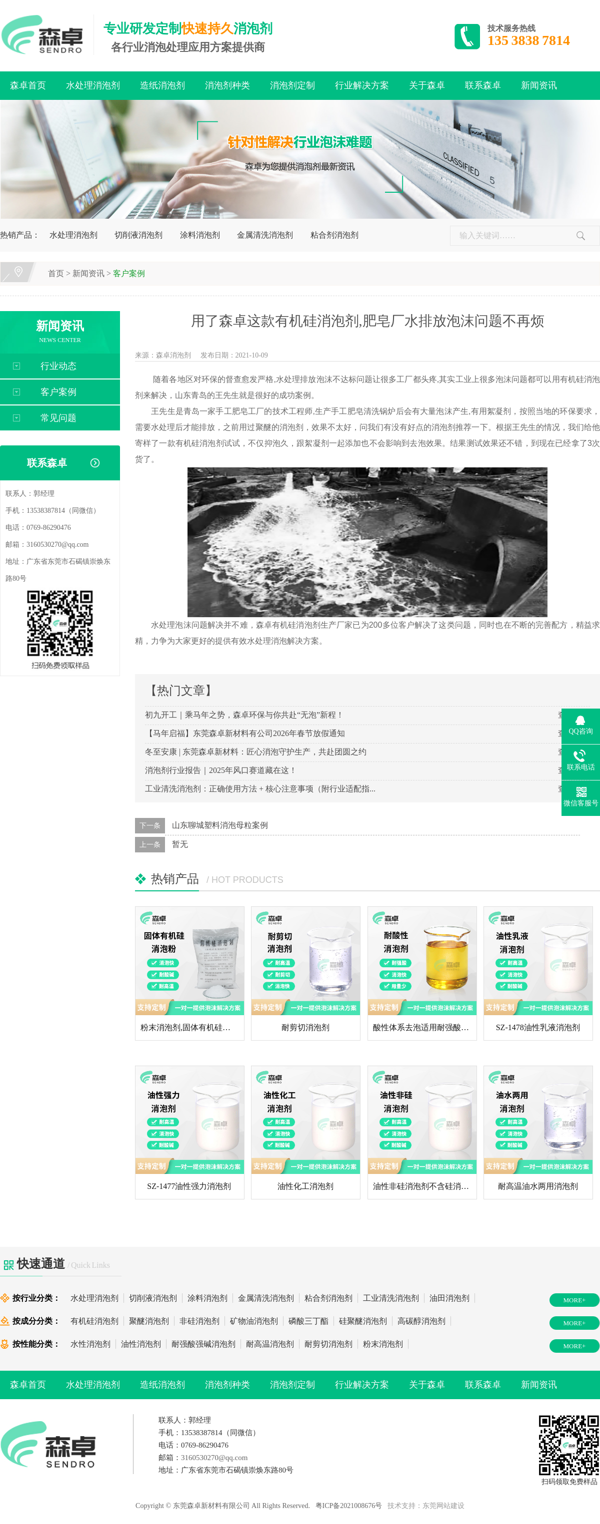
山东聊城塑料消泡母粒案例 (220, 825)
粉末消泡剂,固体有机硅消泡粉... (196, 1027)
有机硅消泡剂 (94, 1321)
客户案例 (129, 273)
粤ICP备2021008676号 (349, 1506)
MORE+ (575, 1300)
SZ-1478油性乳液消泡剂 (538, 1027)
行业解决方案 (362, 85)
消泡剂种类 (227, 85)
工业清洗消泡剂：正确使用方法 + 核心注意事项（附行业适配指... (260, 788)
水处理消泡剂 (93, 85)
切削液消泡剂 (138, 235)
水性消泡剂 (90, 1344)
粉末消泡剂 (383, 1344)
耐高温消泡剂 (270, 1344)
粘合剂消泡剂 (334, 235)
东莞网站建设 (443, 1506)
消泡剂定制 (292, 85)
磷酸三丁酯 (308, 1321)
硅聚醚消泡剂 (363, 1321)
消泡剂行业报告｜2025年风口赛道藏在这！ (221, 770)
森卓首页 (28, 85)
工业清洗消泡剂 (391, 1298)
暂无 (180, 844)
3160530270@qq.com (57, 544)
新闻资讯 (539, 85)
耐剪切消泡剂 (306, 1027)
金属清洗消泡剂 (265, 235)
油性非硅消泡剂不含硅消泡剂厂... (432, 1186)
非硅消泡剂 (200, 1321)
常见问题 (58, 418)
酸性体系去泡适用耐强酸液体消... (432, 1027)
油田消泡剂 (450, 1298)
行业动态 (58, 366)
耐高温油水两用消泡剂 (538, 1186)
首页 (56, 273)
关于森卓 (427, 85)
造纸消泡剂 (162, 85)
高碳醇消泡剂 (422, 1321)
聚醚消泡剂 (149, 1321)
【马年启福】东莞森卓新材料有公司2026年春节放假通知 (245, 733)
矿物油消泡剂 (254, 1321)
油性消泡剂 (141, 1344)
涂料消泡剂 (200, 235)
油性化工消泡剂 (306, 1186)
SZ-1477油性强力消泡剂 (189, 1186)
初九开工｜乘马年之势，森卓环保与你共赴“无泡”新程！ (244, 715)
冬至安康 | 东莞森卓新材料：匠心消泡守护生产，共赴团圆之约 (255, 752)
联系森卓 (483, 85)
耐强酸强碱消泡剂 (204, 1344)
